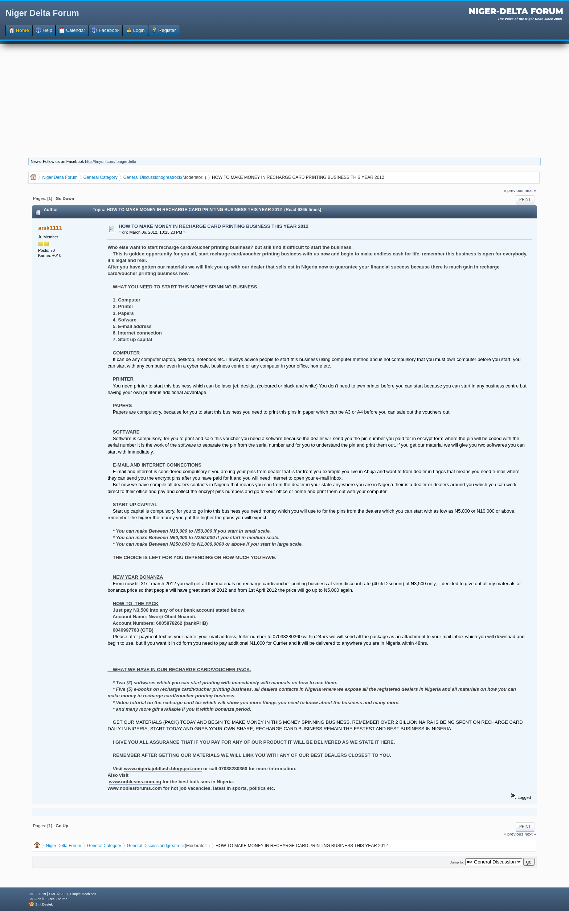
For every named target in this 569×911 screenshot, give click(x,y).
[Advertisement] (284, 95)
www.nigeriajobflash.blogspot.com (163, 768)
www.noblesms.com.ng (135, 781)
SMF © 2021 (58, 894)
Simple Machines (83, 894)
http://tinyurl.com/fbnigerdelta (110, 161)
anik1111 (50, 228)
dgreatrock (171, 177)
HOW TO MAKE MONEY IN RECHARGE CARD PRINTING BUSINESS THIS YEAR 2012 (213, 226)
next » (530, 190)
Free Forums (57, 899)
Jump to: (457, 862)
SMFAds (34, 899)
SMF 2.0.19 (37, 894)
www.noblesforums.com (134, 788)
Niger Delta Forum (42, 13)
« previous (513, 190)
